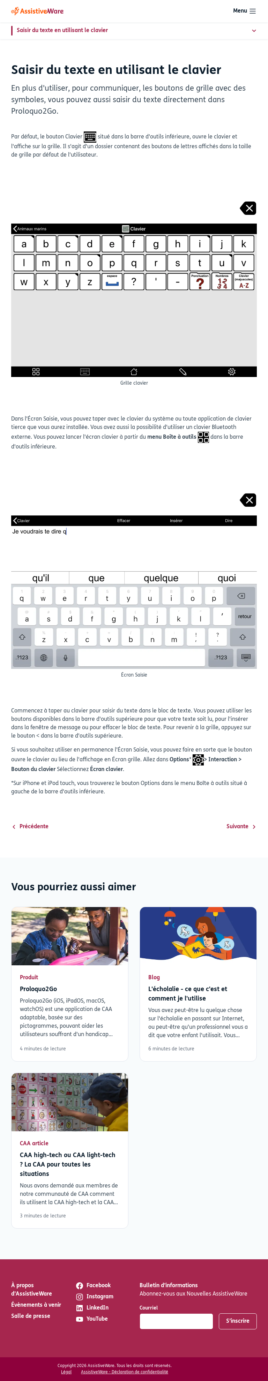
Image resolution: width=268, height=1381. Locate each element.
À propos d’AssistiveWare (31, 1290)
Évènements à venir (36, 1305)
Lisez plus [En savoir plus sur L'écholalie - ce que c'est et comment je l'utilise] (198, 984)
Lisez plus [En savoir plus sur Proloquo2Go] (70, 984)
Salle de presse (30, 1316)
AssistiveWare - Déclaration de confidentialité (124, 1372)
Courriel (149, 1308)
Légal (66, 1372)
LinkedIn (92, 1308)
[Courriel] (176, 1321)
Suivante (241, 827)
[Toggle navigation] (245, 11)
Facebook (93, 1286)
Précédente (30, 827)
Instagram (94, 1297)
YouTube (91, 1319)
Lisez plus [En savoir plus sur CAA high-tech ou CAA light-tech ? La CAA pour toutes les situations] (70, 1150)
